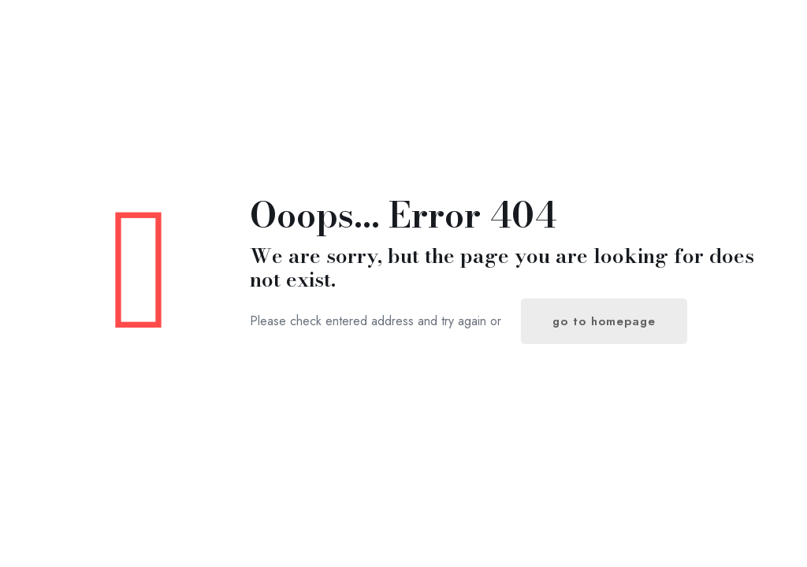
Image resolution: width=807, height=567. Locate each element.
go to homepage (604, 321)
